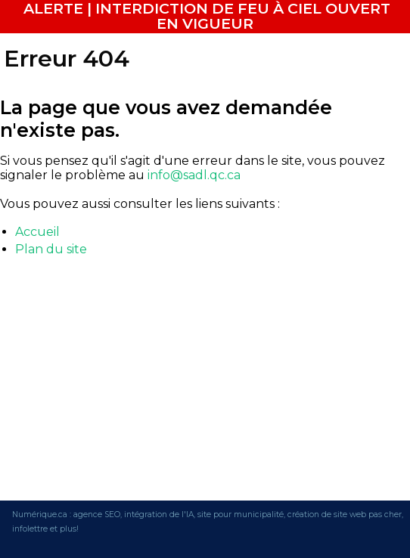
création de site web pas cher (344, 514)
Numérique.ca (39, 514)
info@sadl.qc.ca (194, 175)
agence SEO (96, 514)
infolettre (30, 529)
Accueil (37, 232)
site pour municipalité (240, 514)
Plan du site (51, 249)
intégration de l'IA (159, 514)
